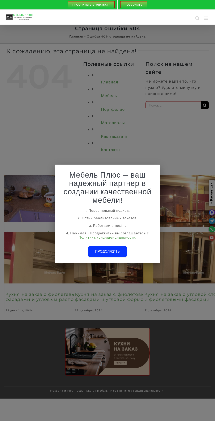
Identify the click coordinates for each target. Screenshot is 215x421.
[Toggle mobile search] (197, 18)
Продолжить (107, 251)
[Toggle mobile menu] (206, 18)
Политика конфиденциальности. (107, 237)
